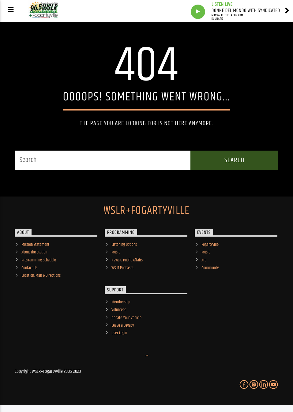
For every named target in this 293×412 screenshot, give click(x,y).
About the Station (34, 252)
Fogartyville (210, 244)
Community (210, 267)
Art (203, 260)
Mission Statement (35, 244)
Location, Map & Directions (41, 275)
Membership (120, 302)
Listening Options (124, 244)
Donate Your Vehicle (126, 317)
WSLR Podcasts (122, 267)
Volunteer (118, 309)
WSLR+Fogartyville (146, 210)
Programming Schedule (38, 260)
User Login (119, 333)
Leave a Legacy (122, 325)
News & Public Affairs (127, 260)
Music (115, 252)
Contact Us (29, 267)
